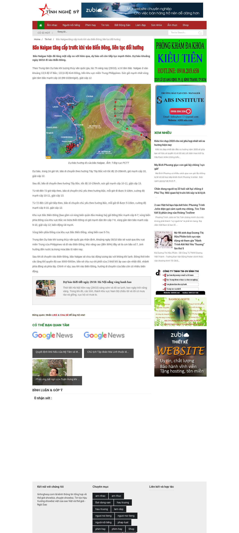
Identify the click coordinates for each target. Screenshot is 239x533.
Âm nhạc (52, 25)
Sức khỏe (156, 25)
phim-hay (117, 501)
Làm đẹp (141, 25)
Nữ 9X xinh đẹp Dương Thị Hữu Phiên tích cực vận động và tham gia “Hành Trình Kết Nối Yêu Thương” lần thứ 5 (189, 240)
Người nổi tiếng (71, 25)
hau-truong (101, 481)
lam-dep (118, 481)
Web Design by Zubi (87, 528)
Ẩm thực (172, 25)
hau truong (123, 475)
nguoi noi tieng (103, 488)
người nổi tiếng (103, 495)
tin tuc (98, 514)
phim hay (100, 501)
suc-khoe (100, 508)
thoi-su (116, 508)
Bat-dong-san (103, 475)
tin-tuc (112, 514)
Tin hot (129, 508)
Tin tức (105, 25)
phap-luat (123, 495)
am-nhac (100, 468)
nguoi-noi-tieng (126, 488)
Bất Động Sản (122, 25)
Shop (186, 25)
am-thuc (116, 468)
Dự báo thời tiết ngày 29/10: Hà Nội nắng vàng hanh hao (97, 282)
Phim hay (90, 25)
